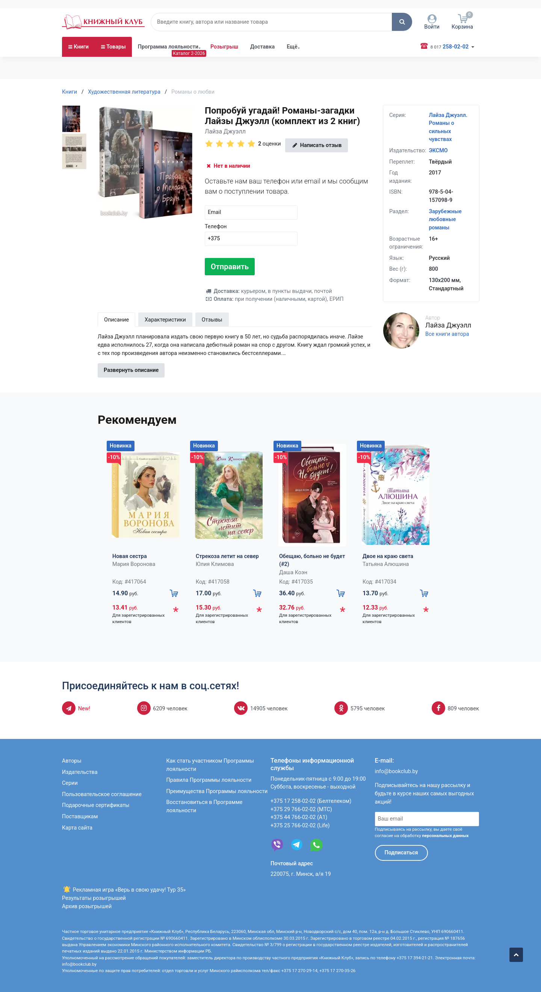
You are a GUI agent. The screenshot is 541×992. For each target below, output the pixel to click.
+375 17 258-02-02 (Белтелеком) (310, 801)
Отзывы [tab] (212, 320)
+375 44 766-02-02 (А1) (298, 817)
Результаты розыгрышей (94, 898)
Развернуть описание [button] (131, 370)
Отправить (230, 266)
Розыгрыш (224, 64)
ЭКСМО (438, 150)
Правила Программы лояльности (209, 780)
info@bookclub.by (396, 771)
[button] (402, 39)
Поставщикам (80, 816)
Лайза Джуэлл (225, 131)
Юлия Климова (215, 564)
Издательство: (407, 150)
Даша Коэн (293, 572)
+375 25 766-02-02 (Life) (300, 825)
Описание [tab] (116, 320)
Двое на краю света (388, 556)
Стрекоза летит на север (227, 556)
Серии (70, 783)
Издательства (80, 772)
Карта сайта (77, 828)
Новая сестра (129, 556)
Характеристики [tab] (165, 320)
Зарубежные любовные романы (445, 219)
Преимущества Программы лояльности (217, 791)
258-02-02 (448, 64)
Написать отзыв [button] (316, 145)
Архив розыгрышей (87, 906)
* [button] (175, 611)
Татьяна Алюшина (386, 564)
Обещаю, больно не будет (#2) (312, 560)
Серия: (397, 115)
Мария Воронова (133, 564)
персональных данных (445, 835)
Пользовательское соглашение (102, 794)
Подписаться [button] (401, 852)
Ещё (292, 64)
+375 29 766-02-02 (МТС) (301, 809)
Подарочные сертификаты (96, 805)
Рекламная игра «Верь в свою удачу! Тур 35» (124, 890)
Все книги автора (447, 334)
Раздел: (399, 211)
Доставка (262, 64)
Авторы (72, 761)
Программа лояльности (168, 64)
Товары (116, 64)
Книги (81, 64)
